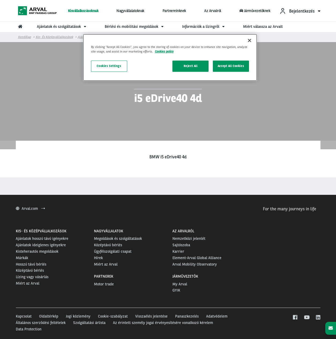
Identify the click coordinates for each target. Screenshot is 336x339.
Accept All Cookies (231, 66)
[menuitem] (300, 11)
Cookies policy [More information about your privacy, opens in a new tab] (164, 51)
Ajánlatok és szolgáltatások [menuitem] (62, 26)
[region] (170, 57)
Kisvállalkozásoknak (83, 11)
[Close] (249, 40)
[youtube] (306, 317)
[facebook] (294, 317)
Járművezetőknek (254, 11)
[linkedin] (317, 317)
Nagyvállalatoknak (130, 11)
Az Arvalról (212, 11)
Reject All (191, 66)
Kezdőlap (24, 37)
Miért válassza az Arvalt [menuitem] (263, 26)
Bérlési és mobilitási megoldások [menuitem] (135, 26)
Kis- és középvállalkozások (54, 37)
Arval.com (30, 208)
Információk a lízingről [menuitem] (204, 26)
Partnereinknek (174, 11)
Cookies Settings (109, 66)
